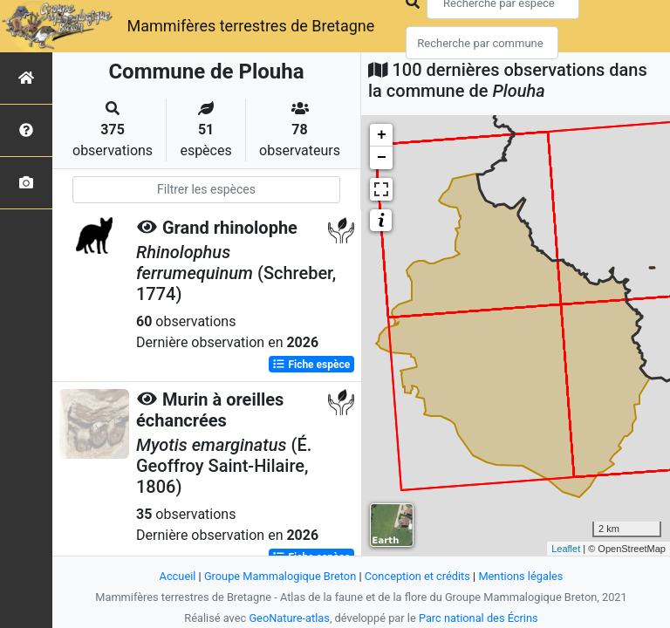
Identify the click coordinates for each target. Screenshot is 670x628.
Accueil (178, 576)
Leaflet (565, 548)
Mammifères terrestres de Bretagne (250, 26)
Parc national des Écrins (478, 618)
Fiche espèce (311, 364)
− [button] (381, 157)
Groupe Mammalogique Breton (280, 576)
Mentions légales (520, 576)
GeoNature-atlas (289, 618)
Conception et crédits (417, 576)
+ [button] (381, 135)
